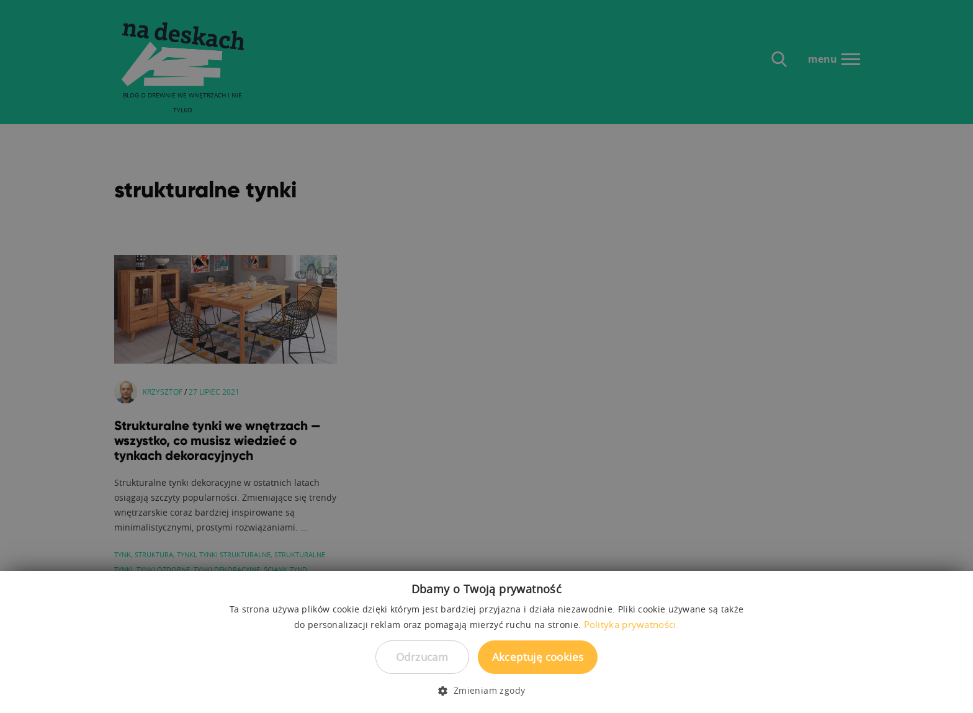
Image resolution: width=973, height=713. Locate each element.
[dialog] (486, 356)
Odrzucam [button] (422, 657)
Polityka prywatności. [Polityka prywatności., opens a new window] (631, 624)
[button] (486, 690)
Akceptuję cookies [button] (538, 657)
